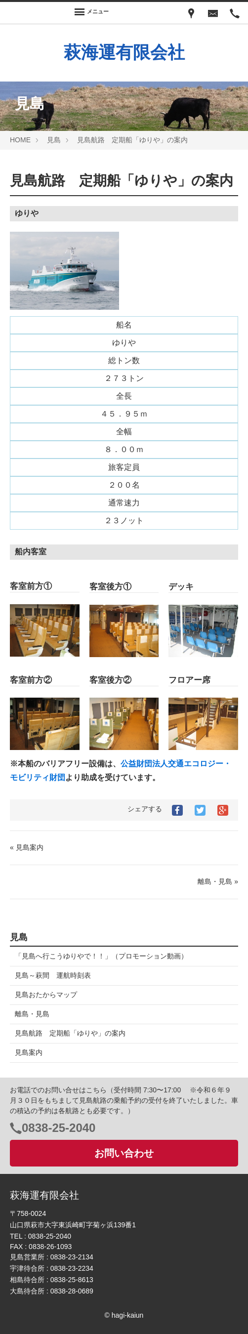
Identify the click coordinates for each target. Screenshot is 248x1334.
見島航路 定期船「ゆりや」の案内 (132, 140)
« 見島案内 (26, 847)
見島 (54, 140)
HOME (20, 140)
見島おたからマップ (46, 995)
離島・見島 (32, 1014)
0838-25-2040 (58, 1127)
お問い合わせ (124, 1153)
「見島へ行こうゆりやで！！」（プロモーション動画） (101, 956)
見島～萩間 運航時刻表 (53, 975)
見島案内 (28, 1052)
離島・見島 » (218, 881)
